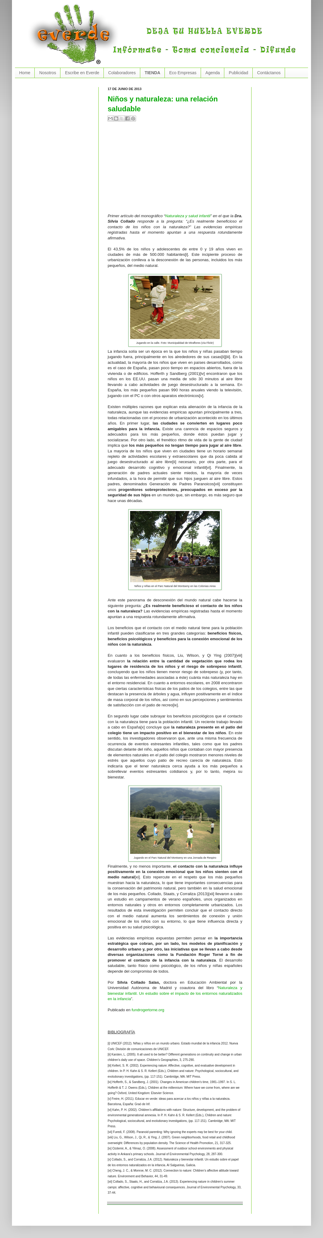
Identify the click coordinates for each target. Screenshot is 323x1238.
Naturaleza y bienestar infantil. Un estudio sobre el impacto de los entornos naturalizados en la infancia (175, 993)
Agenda (212, 72)
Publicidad (238, 72)
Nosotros (47, 72)
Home (24, 72)
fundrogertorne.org (148, 1010)
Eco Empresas (182, 72)
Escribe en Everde (82, 72)
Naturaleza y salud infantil (188, 216)
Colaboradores (122, 72)
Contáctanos (269, 72)
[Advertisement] (169, 170)
